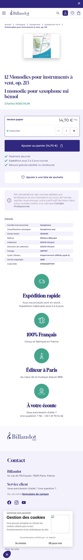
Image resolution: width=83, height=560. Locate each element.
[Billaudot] (19, 13)
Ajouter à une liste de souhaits (42, 177)
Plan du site (12, 549)
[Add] (74, 130)
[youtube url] (24, 503)
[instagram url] (16, 503)
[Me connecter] (65, 13)
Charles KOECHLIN (17, 103)
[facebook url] (9, 503)
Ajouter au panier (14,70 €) (42, 145)
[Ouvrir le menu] (4, 13)
